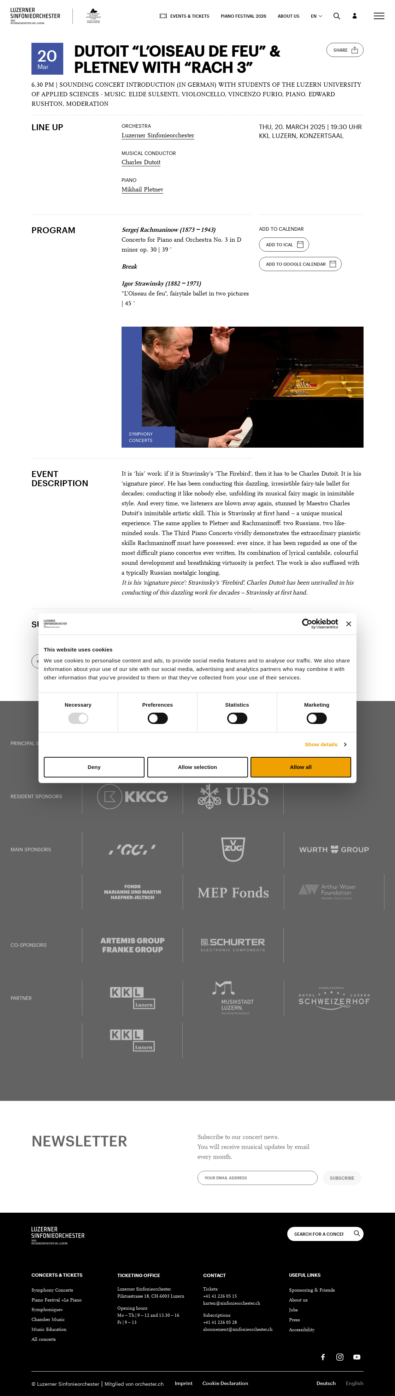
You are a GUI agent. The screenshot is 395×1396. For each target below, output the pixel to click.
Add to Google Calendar (301, 264)
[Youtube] (357, 1357)
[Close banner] (348, 623)
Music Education (48, 1329)
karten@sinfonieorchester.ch (231, 1303)
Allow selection (197, 767)
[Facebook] (323, 1357)
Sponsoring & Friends (312, 1290)
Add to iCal (285, 244)
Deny (94, 767)
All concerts (43, 1339)
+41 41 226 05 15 (220, 1296)
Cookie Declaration (225, 1383)
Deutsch (326, 1383)
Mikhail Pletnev (142, 190)
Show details (321, 744)
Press (294, 1320)
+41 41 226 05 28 (220, 1322)
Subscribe (342, 1184)
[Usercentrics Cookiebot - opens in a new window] (307, 623)
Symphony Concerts (52, 1290)
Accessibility (301, 1330)
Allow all (301, 767)
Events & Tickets (185, 15)
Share (346, 49)
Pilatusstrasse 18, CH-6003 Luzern (150, 1296)
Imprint (184, 1383)
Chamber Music (48, 1319)
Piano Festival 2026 (243, 15)
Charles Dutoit (141, 163)
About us (289, 15)
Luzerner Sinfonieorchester (158, 136)
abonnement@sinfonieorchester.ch (237, 1329)
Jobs (293, 1310)
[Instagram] (340, 1357)
